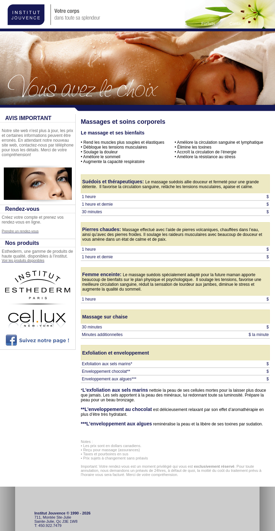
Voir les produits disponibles (23, 260)
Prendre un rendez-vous (20, 231)
